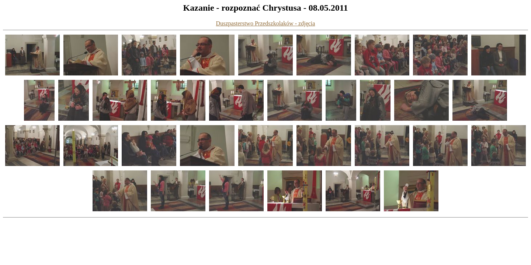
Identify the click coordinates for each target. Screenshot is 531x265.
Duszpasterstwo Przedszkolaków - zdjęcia (265, 23)
